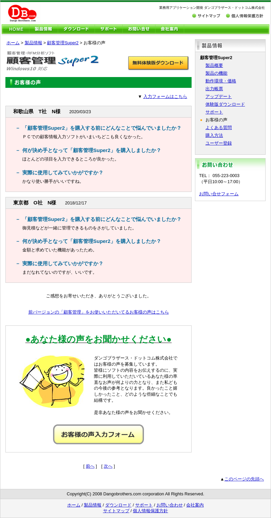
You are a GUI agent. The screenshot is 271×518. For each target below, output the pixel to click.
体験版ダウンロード (225, 104)
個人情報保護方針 (150, 510)
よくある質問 (218, 127)
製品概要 (214, 65)
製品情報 (33, 42)
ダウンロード (118, 505)
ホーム (13, 42)
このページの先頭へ (244, 479)
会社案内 (195, 505)
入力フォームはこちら (165, 96)
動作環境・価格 (220, 80)
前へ (90, 466)
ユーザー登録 (218, 143)
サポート (214, 112)
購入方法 (214, 135)
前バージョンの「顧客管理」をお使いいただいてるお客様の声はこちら (98, 312)
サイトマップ (116, 510)
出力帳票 (214, 88)
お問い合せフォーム (219, 193)
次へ (108, 466)
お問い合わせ (169, 505)
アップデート (218, 96)
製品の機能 (216, 73)
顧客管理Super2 (62, 42)
